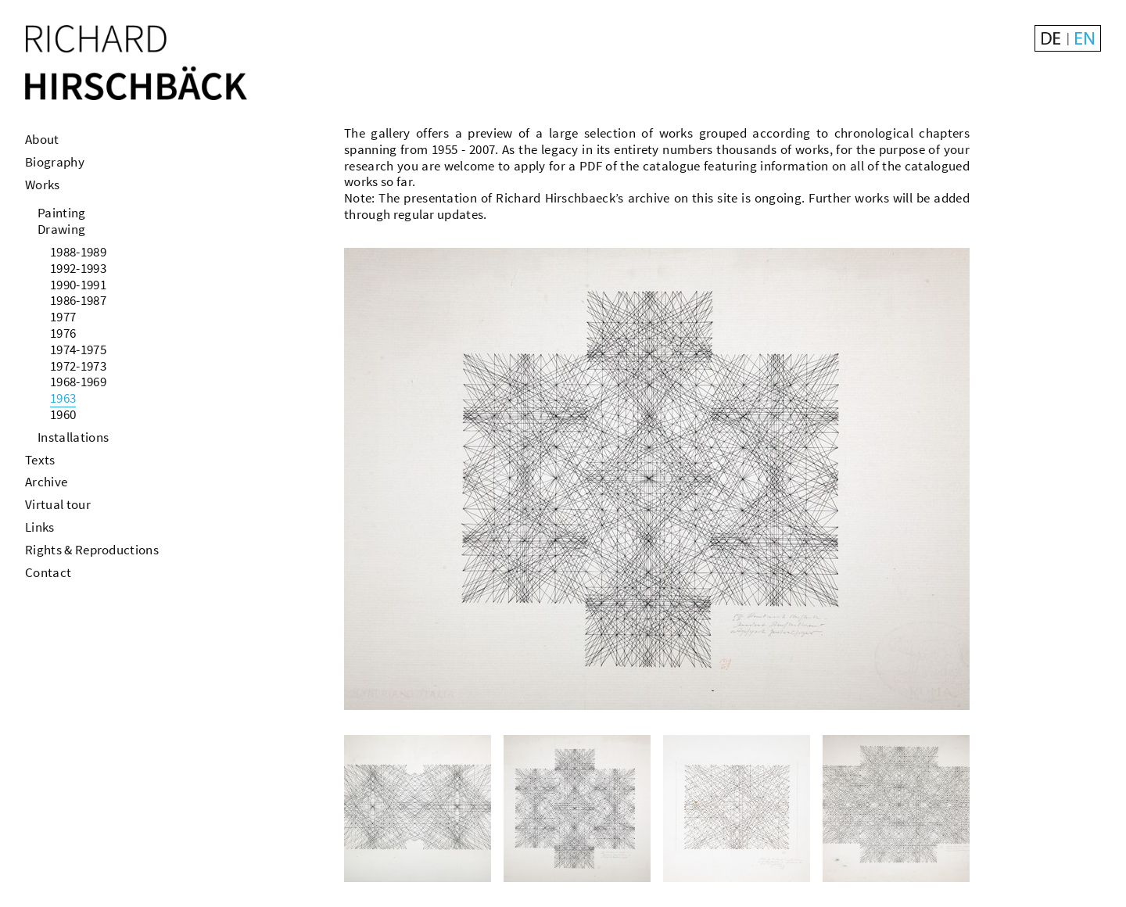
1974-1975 (78, 349)
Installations (73, 437)
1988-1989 (78, 251)
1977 (63, 316)
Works (42, 184)
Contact (48, 572)
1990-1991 (78, 284)
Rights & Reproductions (92, 549)
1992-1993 (78, 268)
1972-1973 (78, 366)
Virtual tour (58, 504)
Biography (54, 161)
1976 (63, 333)
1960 (63, 414)
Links (40, 527)
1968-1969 (78, 381)
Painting (62, 212)
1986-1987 (78, 300)
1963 (63, 398)
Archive (46, 481)
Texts (40, 459)
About (42, 139)
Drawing (61, 229)
